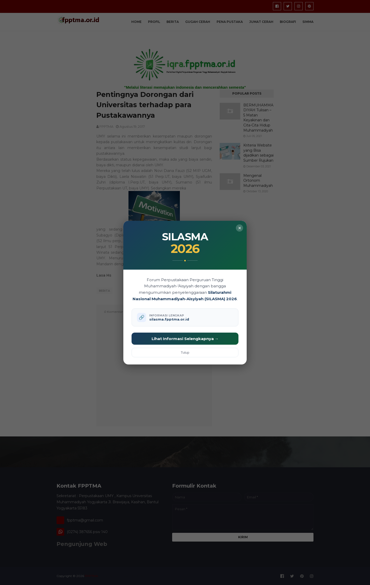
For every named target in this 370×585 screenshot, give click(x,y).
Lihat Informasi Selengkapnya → (185, 338)
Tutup (185, 352)
